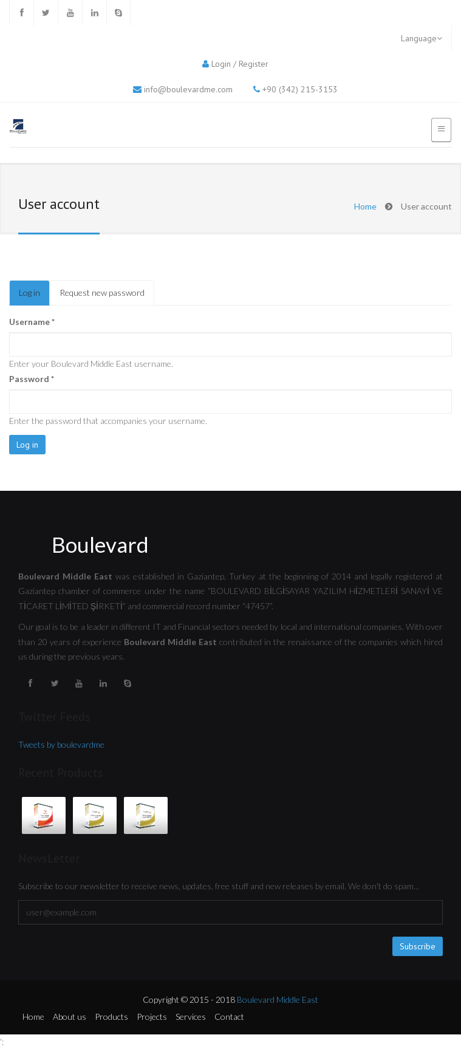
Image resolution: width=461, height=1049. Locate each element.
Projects (152, 1016)
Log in (34, 296)
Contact (229, 1016)
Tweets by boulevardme (61, 744)
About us (69, 1016)
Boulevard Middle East (277, 999)
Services (191, 1016)
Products (111, 1016)
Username (32, 321)
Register (253, 63)
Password (31, 379)
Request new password (102, 292)
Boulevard (100, 544)
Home (365, 206)
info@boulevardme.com (188, 89)
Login (221, 63)
